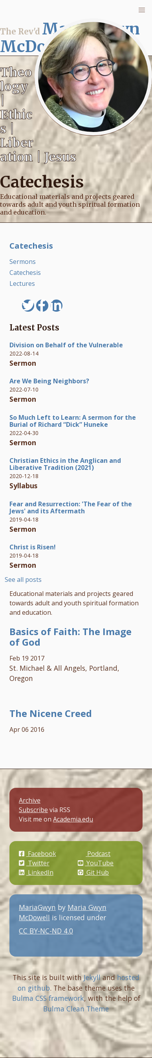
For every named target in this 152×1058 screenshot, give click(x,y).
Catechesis (31, 245)
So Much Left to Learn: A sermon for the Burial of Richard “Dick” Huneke (72, 421)
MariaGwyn (37, 907)
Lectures (22, 283)
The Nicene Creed (50, 713)
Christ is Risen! (32, 547)
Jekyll (92, 977)
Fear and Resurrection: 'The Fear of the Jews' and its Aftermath (70, 507)
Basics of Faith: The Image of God (70, 636)
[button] (142, 10)
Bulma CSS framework (48, 998)
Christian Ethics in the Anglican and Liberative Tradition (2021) (65, 464)
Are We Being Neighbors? (49, 381)
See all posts (23, 579)
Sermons (22, 261)
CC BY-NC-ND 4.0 (66, 935)
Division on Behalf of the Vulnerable (66, 345)
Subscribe (33, 809)
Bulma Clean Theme (76, 1008)
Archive (29, 800)
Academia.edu (73, 819)
